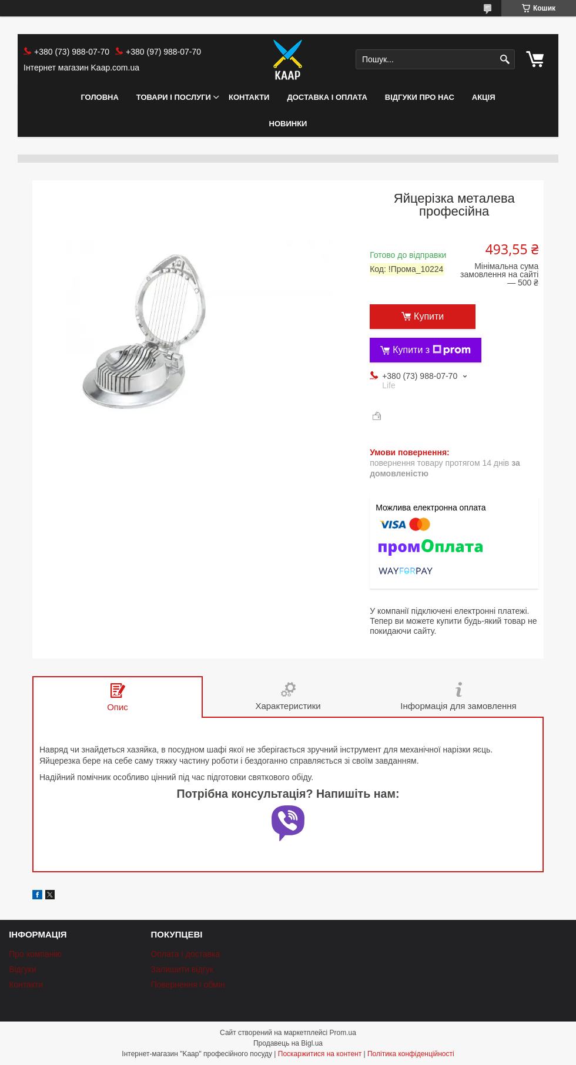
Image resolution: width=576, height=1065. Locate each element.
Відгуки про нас (419, 97)
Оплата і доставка (185, 954)
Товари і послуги (173, 97)
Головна (99, 97)
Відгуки (22, 969)
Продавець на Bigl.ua (288, 1043)
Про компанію (35, 954)
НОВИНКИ (288, 123)
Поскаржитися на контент (319, 1054)
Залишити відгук (181, 969)
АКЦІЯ (483, 97)
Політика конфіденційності (410, 1054)
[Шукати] (504, 60)
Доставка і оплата (327, 97)
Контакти (249, 97)
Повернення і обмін (187, 984)
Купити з (432, 350)
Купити (429, 316)
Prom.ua (343, 1033)
